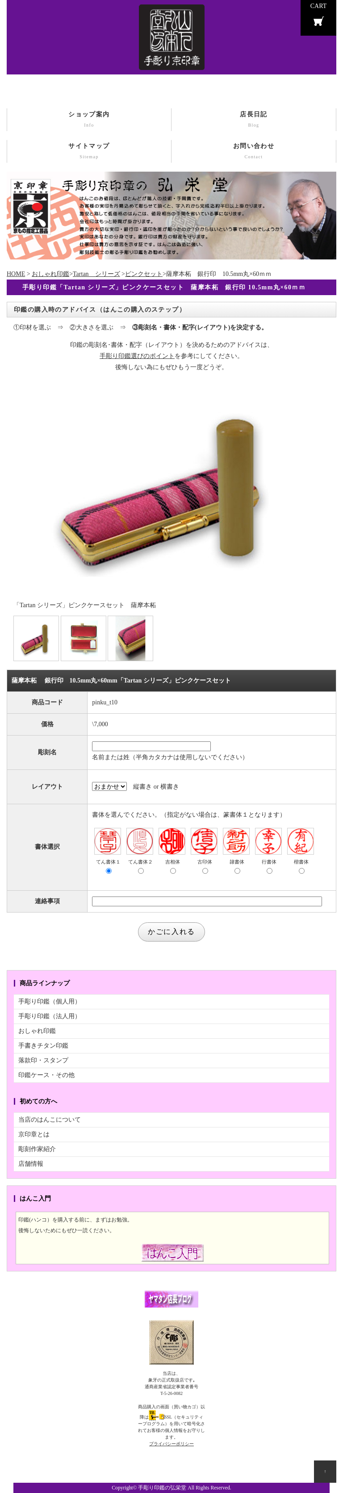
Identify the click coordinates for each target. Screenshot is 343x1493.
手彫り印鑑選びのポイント (137, 356)
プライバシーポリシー (171, 1443)
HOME (16, 274)
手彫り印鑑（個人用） (49, 1001)
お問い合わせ (254, 152)
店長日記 (254, 120)
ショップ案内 (89, 120)
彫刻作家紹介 (37, 1149)
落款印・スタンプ (43, 1060)
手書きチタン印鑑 (43, 1045)
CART (318, 6)
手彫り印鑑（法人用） (49, 1016)
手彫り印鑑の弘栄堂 (162, 1488)
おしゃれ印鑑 (50, 274)
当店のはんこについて (49, 1119)
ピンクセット (144, 274)
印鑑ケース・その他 (46, 1075)
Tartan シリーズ (96, 274)
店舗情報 (30, 1163)
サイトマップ (89, 152)
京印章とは (34, 1134)
